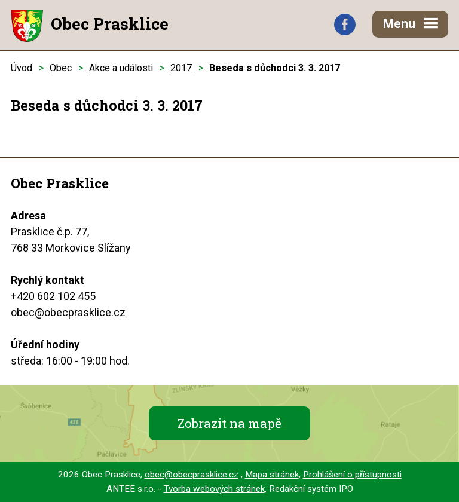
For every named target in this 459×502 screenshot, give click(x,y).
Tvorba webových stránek (214, 488)
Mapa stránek (272, 474)
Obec (61, 68)
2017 (181, 68)
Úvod (21, 68)
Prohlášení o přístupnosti (352, 474)
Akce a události (121, 68)
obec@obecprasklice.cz (68, 312)
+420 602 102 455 (53, 296)
